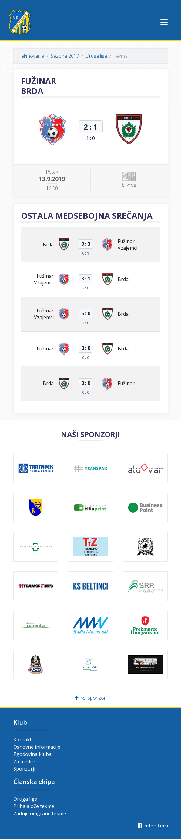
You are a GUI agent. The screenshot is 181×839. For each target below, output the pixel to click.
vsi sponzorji (90, 698)
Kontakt (22, 739)
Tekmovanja (31, 56)
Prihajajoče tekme (33, 806)
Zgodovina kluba (32, 754)
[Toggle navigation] (164, 22)
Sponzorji (24, 768)
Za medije (24, 761)
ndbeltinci (152, 825)
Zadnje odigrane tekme (39, 813)
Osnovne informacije (36, 746)
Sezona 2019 (65, 56)
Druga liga (96, 56)
